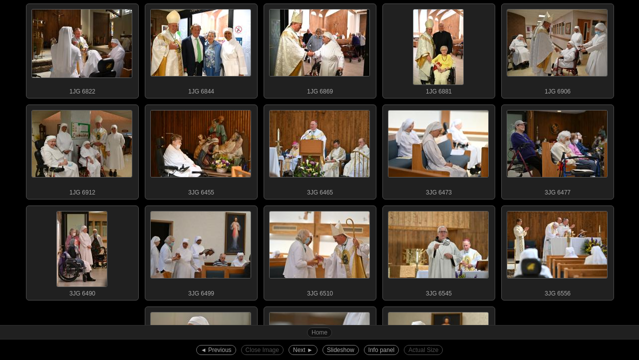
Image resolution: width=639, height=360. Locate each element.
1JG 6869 (319, 49)
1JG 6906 (557, 49)
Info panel (381, 350)
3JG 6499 (200, 251)
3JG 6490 (81, 251)
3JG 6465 (319, 150)
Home (319, 332)
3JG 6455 (200, 150)
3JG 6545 (438, 251)
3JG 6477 (557, 150)
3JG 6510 (319, 251)
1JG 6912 (81, 150)
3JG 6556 (557, 251)
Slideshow (340, 350)
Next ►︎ (303, 350)
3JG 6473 (438, 150)
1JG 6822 (81, 49)
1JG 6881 (438, 49)
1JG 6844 (200, 49)
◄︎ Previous (216, 350)
